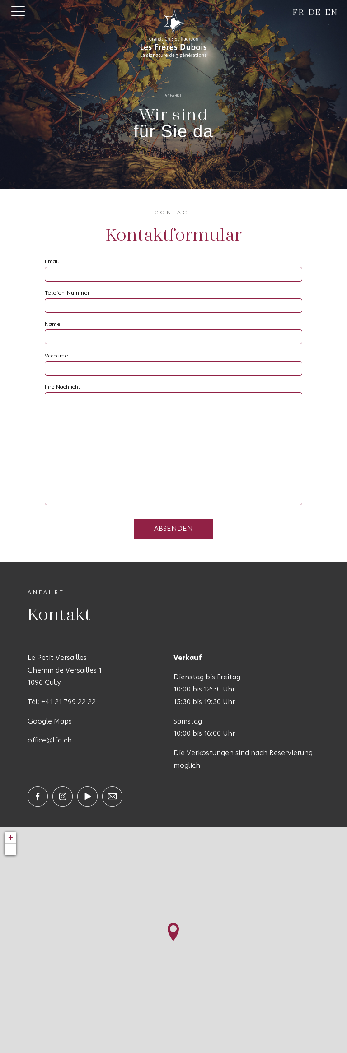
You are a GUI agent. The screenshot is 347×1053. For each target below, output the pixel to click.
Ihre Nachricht (62, 387)
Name (53, 324)
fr (298, 12)
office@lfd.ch (50, 740)
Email (52, 261)
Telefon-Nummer (67, 293)
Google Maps (50, 721)
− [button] (10, 849)
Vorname (56, 356)
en (331, 12)
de (315, 12)
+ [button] (10, 837)
